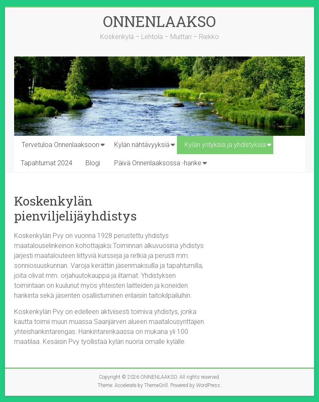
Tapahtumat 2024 (46, 163)
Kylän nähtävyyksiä (141, 145)
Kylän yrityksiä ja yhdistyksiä (225, 145)
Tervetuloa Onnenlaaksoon (60, 145)
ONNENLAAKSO (159, 21)
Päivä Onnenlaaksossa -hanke (157, 163)
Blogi (93, 163)
